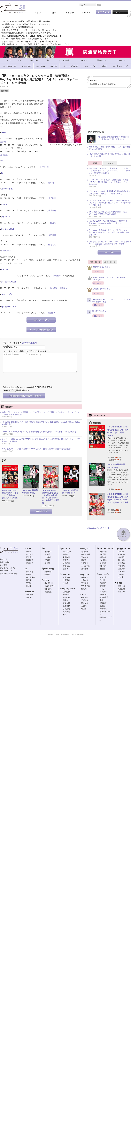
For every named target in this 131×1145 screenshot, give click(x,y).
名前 (5, 347)
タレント (86, 13)
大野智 (47, 560)
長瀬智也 (29, 563)
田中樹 (102, 580)
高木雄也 (66, 606)
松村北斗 (103, 586)
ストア (38, 13)
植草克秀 (121, 592)
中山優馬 (121, 566)
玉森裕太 (84, 558)
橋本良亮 (84, 598)
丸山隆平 (66, 558)
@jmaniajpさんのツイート (98, 528)
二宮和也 (48, 558)
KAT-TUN (65, 575)
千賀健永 (84, 563)
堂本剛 (28, 598)
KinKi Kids (29, 592)
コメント (7, 351)
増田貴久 (48, 589)
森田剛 (28, 580)
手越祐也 (48, 592)
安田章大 (66, 560)
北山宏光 (84, 552)
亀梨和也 (66, 578)
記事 (54, 13)
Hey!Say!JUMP (8, 229)
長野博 (28, 575)
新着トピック (110, 262)
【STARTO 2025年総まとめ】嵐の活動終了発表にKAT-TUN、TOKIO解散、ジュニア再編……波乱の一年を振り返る (42, 423)
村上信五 (66, 566)
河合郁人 (84, 603)
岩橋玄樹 (103, 595)
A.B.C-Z (4, 270)
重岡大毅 (103, 552)
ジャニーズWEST (8, 282)
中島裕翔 (66, 598)
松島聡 (83, 589)
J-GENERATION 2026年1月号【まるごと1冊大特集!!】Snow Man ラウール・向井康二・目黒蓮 (50, 497)
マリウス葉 (85, 586)
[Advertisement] (109, 110)
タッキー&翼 (48, 569)
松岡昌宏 (29, 560)
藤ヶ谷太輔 (85, 555)
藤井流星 (103, 563)
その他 (120, 578)
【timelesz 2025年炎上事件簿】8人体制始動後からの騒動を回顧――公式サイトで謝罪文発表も (39, 432)
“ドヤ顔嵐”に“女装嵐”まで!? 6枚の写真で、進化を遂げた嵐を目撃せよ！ (113, 138)
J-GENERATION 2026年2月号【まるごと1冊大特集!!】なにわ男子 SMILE (10, 494)
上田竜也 (66, 580)
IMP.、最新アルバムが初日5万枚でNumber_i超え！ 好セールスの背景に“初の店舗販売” (36, 449)
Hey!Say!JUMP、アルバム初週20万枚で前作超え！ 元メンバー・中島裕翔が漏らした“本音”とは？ (110, 222)
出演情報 (4, 91)
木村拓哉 (121, 555)
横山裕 (53, 223)
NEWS (4, 205)
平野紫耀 (103, 603)
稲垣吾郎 (52, 313)
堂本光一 (29, 595)
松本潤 (47, 555)
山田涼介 (66, 592)
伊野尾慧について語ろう (99, 268)
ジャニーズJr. (7, 294)
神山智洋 (103, 560)
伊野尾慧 (52, 235)
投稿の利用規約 (29, 343)
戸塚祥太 (84, 601)
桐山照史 (54, 288)
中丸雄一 (66, 583)
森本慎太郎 (104, 592)
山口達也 (4, 155)
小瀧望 (102, 569)
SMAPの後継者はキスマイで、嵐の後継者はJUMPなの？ (107, 279)
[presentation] (25, 377)
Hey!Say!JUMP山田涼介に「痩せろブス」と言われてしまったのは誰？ (109, 155)
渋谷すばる (67, 552)
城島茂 (28, 552)
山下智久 (121, 575)
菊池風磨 (84, 583)
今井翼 (47, 575)
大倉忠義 (66, 563)
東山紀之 (121, 589)
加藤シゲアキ (50, 586)
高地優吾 (103, 583)
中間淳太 (63, 288)
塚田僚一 (57, 276)
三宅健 (28, 583)
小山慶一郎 (51, 211)
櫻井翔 (51, 183)
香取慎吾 (121, 563)
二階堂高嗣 (85, 566)
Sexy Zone (6, 251)
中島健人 (84, 580)
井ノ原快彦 (44, 167)
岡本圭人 (66, 601)
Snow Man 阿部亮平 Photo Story (30, 492)
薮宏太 (65, 615)
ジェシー (103, 589)
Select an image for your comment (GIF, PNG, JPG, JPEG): (28, 387)
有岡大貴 (52, 245)
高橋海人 (103, 609)
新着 (95, 164)
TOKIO (4, 133)
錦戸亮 (65, 555)
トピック (70, 13)
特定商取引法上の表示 (8, 574)
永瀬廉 (102, 606)
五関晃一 (84, 606)
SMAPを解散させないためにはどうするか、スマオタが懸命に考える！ (108, 301)
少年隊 (119, 583)
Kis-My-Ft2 (84, 549)
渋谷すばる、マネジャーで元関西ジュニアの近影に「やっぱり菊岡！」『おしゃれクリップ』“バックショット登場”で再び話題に (41, 413)
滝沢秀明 (52, 198)
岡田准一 (29, 586)
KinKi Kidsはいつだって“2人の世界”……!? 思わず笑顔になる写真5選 (109, 148)
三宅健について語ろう (98, 290)
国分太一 (4, 142)
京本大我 (103, 578)
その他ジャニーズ (8, 307)
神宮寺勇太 (104, 598)
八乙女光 (66, 612)
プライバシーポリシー (8, 568)
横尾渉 (83, 560)
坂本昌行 (29, 572)
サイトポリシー (6, 571)
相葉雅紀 (48, 552)
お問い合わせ (5, 562)
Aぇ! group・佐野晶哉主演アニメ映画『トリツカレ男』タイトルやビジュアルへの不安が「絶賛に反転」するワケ (110, 232)
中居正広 (121, 552)
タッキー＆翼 (7, 189)
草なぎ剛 (121, 560)
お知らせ (3, 560)
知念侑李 (66, 595)
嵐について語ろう (96, 312)
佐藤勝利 (84, 578)
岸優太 (102, 601)
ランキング (110, 164)
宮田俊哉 (84, 569)
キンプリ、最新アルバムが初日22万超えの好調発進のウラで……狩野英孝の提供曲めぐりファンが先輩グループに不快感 (41, 440)
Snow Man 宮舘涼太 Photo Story (70, 492)
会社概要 (3, 565)
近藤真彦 (121, 569)
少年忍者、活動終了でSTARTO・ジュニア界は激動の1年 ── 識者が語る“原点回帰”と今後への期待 (110, 243)
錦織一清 (121, 586)
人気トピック (95, 262)
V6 (2, 161)
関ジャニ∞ (5, 217)
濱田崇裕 (103, 566)
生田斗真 (121, 572)
